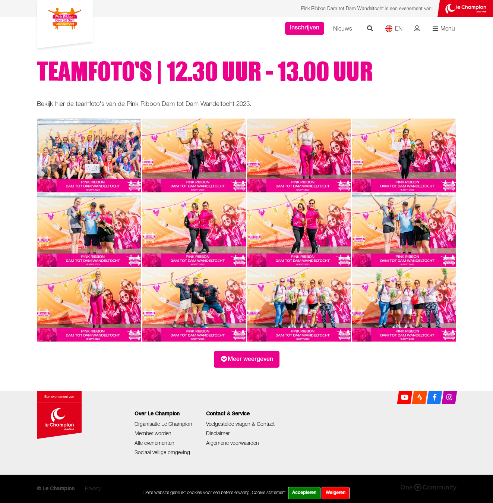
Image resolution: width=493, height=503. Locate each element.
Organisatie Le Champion (163, 424)
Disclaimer (218, 433)
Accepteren (304, 493)
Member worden (153, 433)
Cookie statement (269, 492)
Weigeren (335, 493)
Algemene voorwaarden (232, 443)
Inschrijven (304, 28)
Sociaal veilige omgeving (162, 452)
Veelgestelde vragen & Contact (240, 424)
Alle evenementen (154, 443)
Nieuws (342, 28)
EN (393, 28)
